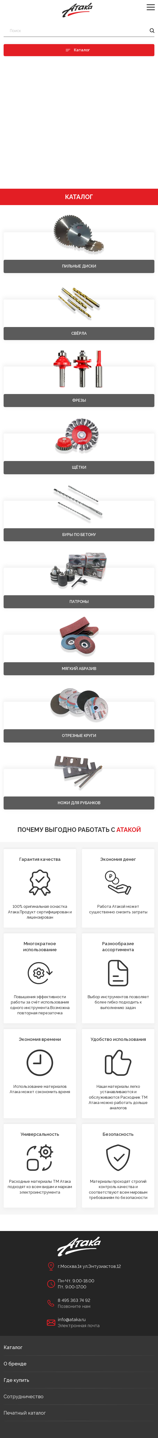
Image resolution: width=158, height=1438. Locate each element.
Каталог (13, 1347)
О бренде (15, 1364)
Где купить (16, 1380)
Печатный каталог (25, 1413)
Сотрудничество (23, 1396)
